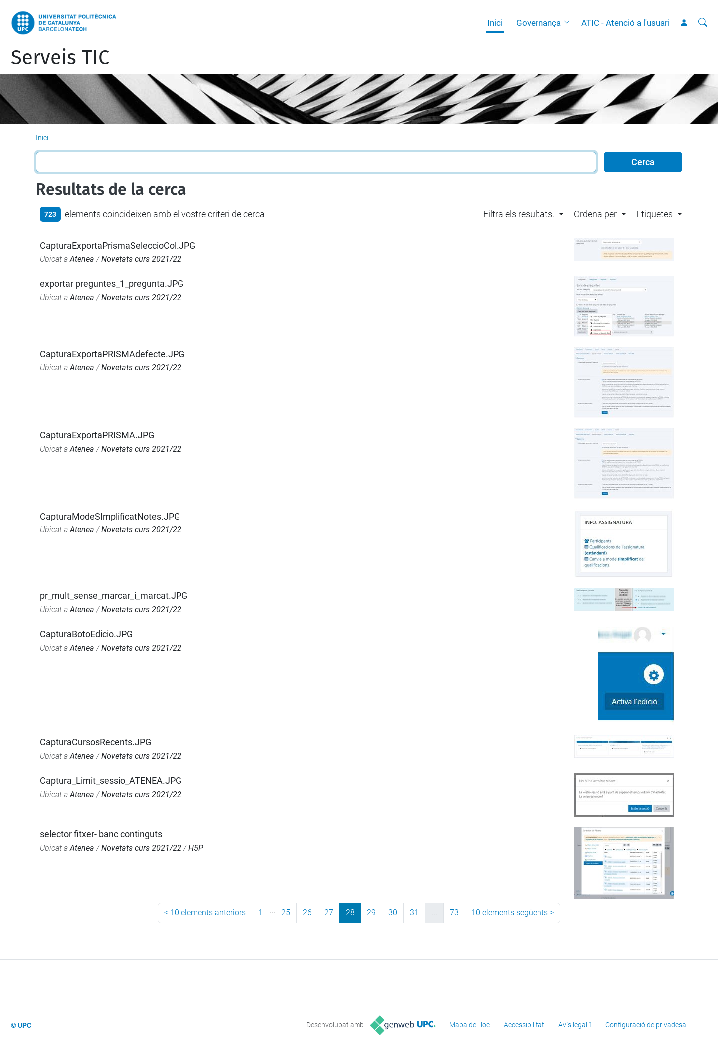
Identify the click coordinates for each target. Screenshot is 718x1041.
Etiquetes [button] (654, 214)
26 (307, 912)
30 (392, 912)
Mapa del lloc (469, 1025)
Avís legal (572, 1025)
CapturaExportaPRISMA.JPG (97, 435)
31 (414, 912)
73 (454, 912)
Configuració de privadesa (645, 1025)
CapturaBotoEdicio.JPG (86, 634)
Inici (495, 23)
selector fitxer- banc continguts (101, 834)
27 (328, 912)
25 (285, 912)
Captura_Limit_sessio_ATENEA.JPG (110, 780)
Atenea (82, 259)
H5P (195, 848)
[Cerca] (702, 22)
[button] (569, 23)
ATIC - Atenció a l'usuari (625, 23)
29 (371, 912)
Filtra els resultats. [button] (518, 214)
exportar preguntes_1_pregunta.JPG (111, 283)
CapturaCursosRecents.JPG (95, 742)
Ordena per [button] (595, 214)
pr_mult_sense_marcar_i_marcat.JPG (113, 595)
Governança (538, 23)
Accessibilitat (524, 1025)
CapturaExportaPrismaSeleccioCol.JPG (117, 245)
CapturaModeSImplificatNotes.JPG (110, 516)
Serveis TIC (60, 58)
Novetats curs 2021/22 (141, 259)
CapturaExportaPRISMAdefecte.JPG (112, 354)
